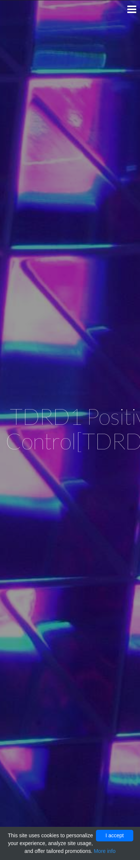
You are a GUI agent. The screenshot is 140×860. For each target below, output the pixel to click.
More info (104, 851)
